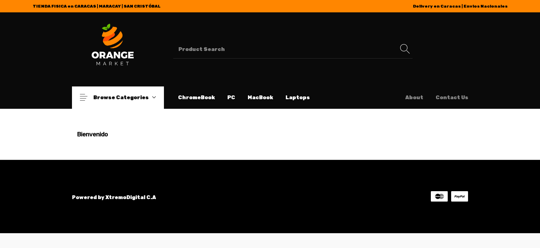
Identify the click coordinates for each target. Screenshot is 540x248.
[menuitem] (196, 97)
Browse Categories (127, 97)
